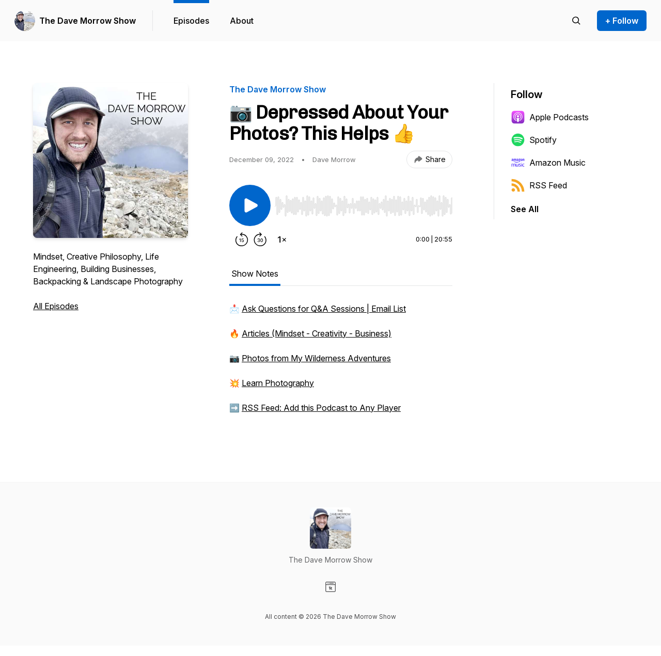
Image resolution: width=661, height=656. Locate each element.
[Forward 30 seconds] (260, 239)
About (242, 20)
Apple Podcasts (550, 117)
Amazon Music (548, 162)
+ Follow (621, 20)
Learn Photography (278, 383)
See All (525, 209)
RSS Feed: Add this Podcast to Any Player (321, 408)
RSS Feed (539, 185)
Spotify (534, 140)
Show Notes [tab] (254, 273)
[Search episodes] (576, 20)
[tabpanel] (340, 363)
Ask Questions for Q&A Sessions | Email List (324, 308)
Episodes (191, 20)
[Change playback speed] (282, 239)
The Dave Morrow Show (87, 20)
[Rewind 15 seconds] (241, 239)
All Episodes (55, 306)
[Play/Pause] (250, 205)
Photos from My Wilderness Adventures (316, 358)
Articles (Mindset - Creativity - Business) (316, 333)
